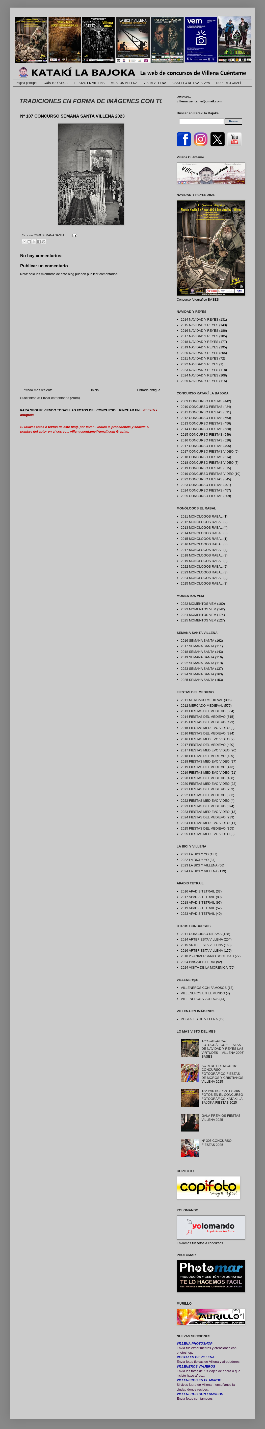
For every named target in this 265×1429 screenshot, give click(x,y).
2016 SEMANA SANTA (197, 640)
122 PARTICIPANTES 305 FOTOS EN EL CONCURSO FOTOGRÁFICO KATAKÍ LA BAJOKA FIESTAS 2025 (222, 1097)
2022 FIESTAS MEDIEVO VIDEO (205, 800)
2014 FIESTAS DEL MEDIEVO (203, 717)
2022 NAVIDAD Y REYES (199, 364)
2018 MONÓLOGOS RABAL (201, 555)
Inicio (95, 390)
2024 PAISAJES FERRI (198, 962)
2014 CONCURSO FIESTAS (201, 429)
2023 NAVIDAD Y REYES (199, 370)
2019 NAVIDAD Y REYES (199, 347)
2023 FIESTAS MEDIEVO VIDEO (205, 812)
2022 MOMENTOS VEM (198, 604)
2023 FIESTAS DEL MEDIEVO (203, 806)
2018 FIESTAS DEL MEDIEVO (203, 756)
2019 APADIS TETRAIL (198, 908)
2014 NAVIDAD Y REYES (199, 319)
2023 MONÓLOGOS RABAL (201, 572)
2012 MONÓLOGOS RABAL (201, 522)
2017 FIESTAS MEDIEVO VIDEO (205, 750)
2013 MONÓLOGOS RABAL (201, 527)
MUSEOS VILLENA (124, 83)
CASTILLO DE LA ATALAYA (191, 83)
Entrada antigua (148, 390)
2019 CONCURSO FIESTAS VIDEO (207, 474)
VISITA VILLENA (155, 83)
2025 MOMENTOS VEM (198, 620)
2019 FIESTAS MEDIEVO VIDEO (205, 772)
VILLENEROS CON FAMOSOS (204, 988)
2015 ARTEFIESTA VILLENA (202, 945)
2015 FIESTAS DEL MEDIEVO (203, 722)
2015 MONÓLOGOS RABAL (201, 539)
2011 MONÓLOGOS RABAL (201, 516)
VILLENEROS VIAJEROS (200, 999)
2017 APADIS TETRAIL (198, 897)
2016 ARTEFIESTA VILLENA (202, 950)
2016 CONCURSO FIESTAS (201, 440)
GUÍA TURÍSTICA (55, 83)
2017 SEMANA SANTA (197, 646)
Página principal (26, 83)
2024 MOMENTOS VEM (198, 615)
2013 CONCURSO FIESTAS (201, 423)
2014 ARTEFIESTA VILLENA (202, 939)
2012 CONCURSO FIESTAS (201, 418)
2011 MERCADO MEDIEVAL (202, 700)
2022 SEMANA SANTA (197, 663)
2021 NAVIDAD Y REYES (199, 358)
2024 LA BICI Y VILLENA (199, 871)
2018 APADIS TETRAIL (198, 902)
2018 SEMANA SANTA (197, 652)
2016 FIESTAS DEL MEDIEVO (203, 733)
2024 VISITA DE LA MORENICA (204, 967)
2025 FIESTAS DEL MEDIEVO (203, 828)
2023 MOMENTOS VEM (198, 609)
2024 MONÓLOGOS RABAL (201, 578)
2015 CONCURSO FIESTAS (201, 434)
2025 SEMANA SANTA (197, 680)
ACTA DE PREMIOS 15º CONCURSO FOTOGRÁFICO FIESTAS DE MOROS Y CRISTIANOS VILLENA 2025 (222, 1073)
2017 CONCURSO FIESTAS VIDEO (207, 451)
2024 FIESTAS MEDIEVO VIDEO (205, 823)
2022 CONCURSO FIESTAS (201, 479)
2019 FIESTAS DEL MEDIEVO (203, 767)
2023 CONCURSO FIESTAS (201, 485)
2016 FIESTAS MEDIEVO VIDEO (205, 739)
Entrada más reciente (37, 390)
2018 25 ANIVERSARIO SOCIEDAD (207, 956)
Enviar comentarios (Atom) (60, 398)
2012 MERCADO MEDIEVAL (202, 705)
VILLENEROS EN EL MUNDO (203, 993)
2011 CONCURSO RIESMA (201, 934)
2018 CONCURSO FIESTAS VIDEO (207, 462)
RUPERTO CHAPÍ (228, 83)
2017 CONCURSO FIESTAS (201, 446)
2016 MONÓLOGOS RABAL (201, 544)
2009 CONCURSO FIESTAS (201, 401)
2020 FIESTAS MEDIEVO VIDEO (205, 784)
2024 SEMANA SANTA (197, 674)
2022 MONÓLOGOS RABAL (201, 566)
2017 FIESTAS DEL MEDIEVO (203, 745)
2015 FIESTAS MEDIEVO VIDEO (205, 728)
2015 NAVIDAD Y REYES (199, 325)
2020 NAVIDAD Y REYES (199, 353)
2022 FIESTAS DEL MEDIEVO (203, 795)
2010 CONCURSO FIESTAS (201, 407)
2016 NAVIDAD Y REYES (199, 330)
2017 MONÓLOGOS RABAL (201, 550)
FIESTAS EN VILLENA (89, 83)
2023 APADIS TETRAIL (198, 914)
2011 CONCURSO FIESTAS (201, 412)
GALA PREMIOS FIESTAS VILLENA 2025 (220, 1118)
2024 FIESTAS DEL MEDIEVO (203, 817)
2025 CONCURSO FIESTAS (201, 496)
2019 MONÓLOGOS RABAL (201, 561)
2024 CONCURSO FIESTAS (201, 490)
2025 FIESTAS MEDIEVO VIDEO (205, 834)
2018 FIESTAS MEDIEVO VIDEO (205, 761)
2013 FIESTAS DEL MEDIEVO (203, 711)
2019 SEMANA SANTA (197, 657)
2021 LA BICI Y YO (195, 854)
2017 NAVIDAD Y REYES (199, 336)
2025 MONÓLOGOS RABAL (201, 583)
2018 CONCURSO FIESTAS (201, 457)
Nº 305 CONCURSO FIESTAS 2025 (216, 1143)
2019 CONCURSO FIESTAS (201, 468)
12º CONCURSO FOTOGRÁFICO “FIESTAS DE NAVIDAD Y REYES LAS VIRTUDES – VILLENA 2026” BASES (222, 1048)
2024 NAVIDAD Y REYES (199, 375)
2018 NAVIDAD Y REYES (199, 342)
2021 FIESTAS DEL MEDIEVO (203, 789)
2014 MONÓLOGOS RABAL (201, 533)
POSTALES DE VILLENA (199, 1019)
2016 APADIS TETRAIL (198, 891)
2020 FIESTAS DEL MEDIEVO (203, 778)
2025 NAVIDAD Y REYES (199, 381)
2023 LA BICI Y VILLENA (199, 865)
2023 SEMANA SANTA (49, 235)
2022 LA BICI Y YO (195, 860)
